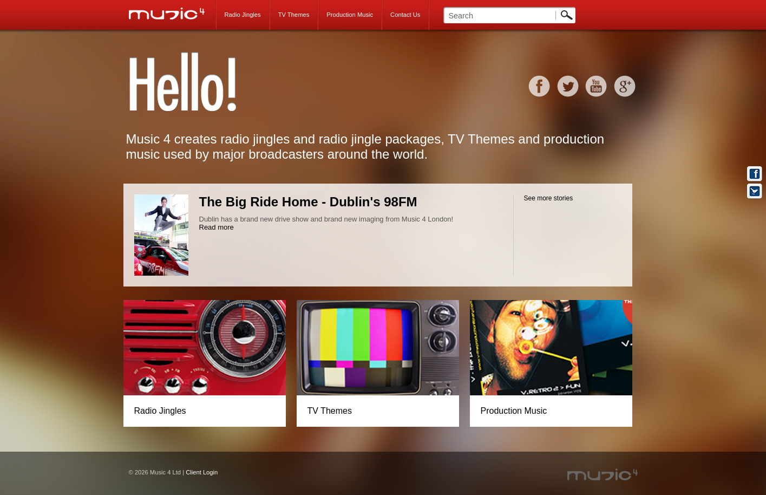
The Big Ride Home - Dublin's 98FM (308, 201)
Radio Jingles (243, 14)
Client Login (202, 472)
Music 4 (172, 13)
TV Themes (294, 14)
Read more (216, 227)
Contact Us (405, 14)
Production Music (349, 14)
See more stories (548, 198)
